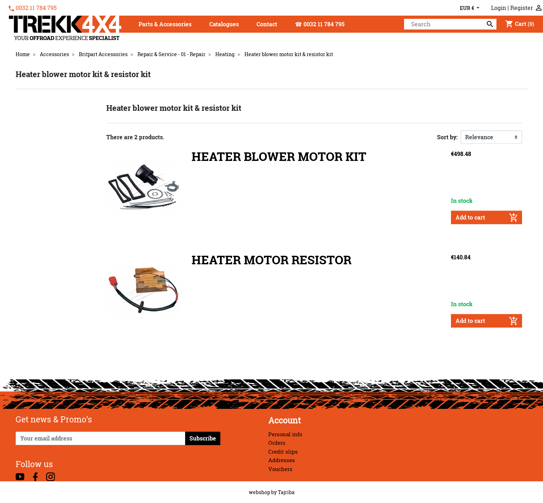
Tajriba (286, 492)
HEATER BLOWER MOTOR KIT (279, 156)
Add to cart (486, 217)
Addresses (281, 460)
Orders (276, 443)
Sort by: (447, 137)
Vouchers (280, 469)
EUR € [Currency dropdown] (467, 8)
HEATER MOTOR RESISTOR (271, 260)
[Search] (450, 24)
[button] (165, 25)
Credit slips (283, 451)
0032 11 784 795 (36, 8)
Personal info (285, 434)
